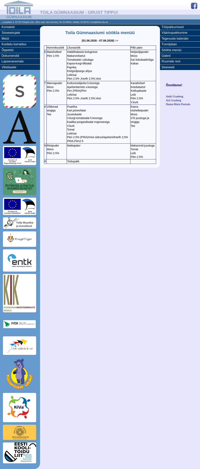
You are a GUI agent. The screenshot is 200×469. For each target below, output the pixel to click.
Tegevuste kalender (175, 38)
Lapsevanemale (13, 61)
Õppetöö (7, 50)
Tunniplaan (169, 44)
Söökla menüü (171, 50)
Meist (5, 38)
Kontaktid (8, 27)
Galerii (166, 55)
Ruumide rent (171, 61)
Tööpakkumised (173, 27)
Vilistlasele (9, 67)
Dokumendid (10, 55)
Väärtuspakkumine (175, 32)
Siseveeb (168, 67)
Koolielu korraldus (14, 44)
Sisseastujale (11, 32)
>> (116, 40)
